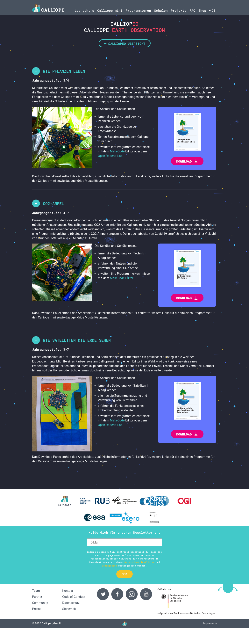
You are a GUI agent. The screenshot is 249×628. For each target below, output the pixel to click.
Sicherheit (69, 609)
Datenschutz (71, 603)
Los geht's (84, 10)
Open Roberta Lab (110, 156)
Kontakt (67, 591)
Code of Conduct (73, 597)
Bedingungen (109, 565)
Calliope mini (110, 10)
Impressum (210, 623)
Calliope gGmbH (51, 623)
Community (40, 603)
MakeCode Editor (121, 278)
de (214, 10)
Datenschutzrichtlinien (139, 562)
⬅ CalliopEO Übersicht (124, 43)
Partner (37, 597)
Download (187, 161)
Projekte (178, 10)
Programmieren (138, 10)
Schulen (161, 10)
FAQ (192, 10)
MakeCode (117, 151)
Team (36, 591)
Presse (36, 609)
